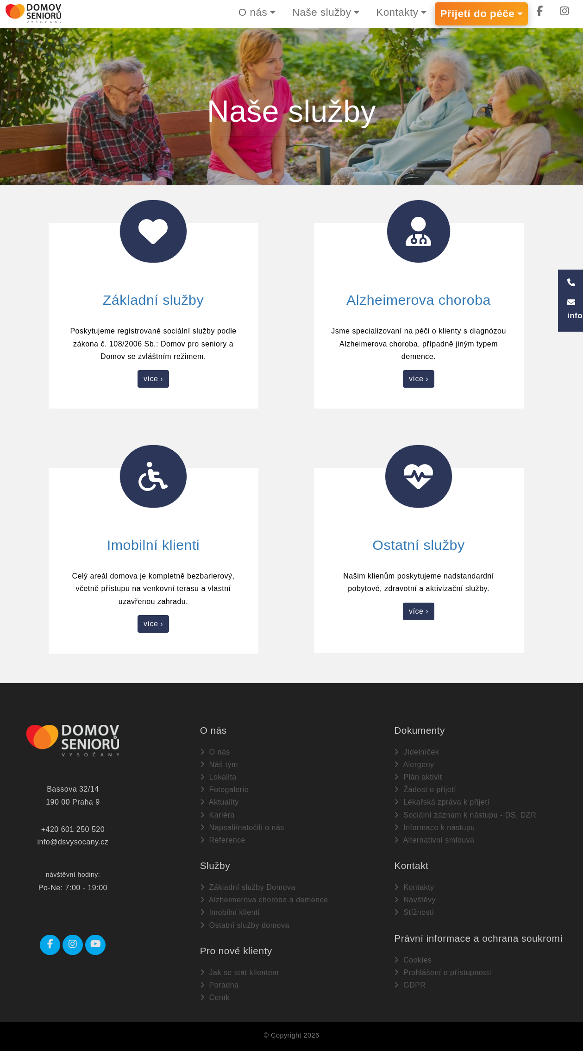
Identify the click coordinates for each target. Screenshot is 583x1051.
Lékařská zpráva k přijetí (441, 802)
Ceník (215, 997)
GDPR (410, 985)
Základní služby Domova (247, 887)
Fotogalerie (224, 789)
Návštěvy (415, 900)
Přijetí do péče (475, 14)
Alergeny (414, 764)
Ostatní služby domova (244, 925)
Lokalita (218, 777)
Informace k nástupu (434, 827)
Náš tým (219, 764)
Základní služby (153, 299)
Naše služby (316, 12)
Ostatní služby (418, 544)
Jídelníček (416, 752)
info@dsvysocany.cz (72, 842)
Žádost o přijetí (425, 789)
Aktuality (219, 802)
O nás (245, 12)
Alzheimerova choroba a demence (264, 900)
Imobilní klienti (153, 544)
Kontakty (393, 12)
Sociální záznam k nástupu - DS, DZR (465, 814)
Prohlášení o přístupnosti (442, 972)
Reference (222, 840)
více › (153, 379)
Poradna (219, 985)
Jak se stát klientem (239, 972)
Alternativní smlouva (434, 840)
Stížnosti (414, 912)
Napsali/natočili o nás (242, 827)
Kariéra (217, 814)
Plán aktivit (418, 777)
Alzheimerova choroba (419, 299)
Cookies (413, 960)
